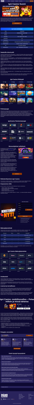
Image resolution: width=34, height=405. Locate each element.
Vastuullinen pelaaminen (22, 396)
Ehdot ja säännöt (21, 395)
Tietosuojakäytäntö (21, 397)
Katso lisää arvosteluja (17, 348)
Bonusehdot (30, 394)
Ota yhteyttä (30, 397)
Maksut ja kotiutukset (31, 395)
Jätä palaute (29, 335)
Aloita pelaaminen (17, 23)
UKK (29, 396)
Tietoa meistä (20, 394)
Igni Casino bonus (10, 149)
